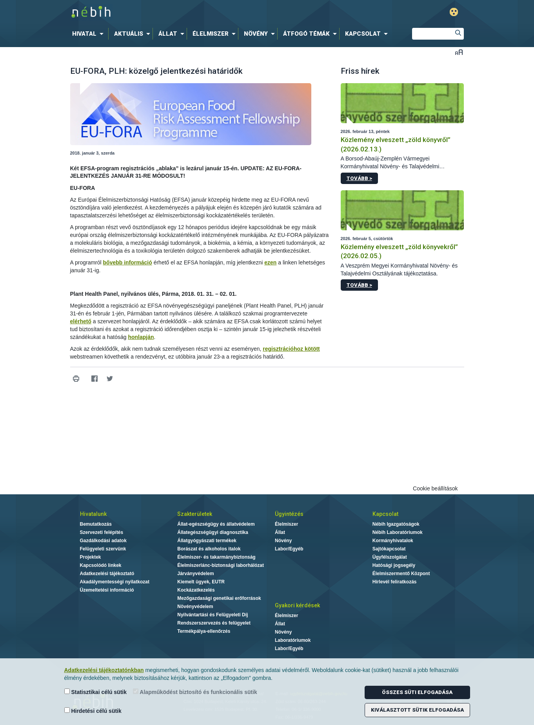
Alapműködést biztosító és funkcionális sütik (195, 692)
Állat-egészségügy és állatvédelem (215, 524)
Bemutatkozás (96, 524)
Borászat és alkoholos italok (208, 549)
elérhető (80, 321)
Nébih (183, 12)
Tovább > (359, 178)
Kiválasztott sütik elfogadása (417, 710)
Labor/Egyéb (289, 549)
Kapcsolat (385, 514)
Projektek (90, 557)
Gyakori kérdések (297, 605)
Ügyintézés (289, 514)
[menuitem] (89, 34)
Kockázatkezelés (195, 590)
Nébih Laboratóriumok (397, 532)
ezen (270, 262)
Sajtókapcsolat (389, 549)
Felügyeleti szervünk (103, 549)
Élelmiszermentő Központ (401, 573)
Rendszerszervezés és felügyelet (214, 623)
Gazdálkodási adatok (103, 540)
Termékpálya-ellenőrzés (203, 631)
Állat (280, 532)
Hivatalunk (93, 514)
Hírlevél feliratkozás (394, 582)
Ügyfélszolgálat (389, 557)
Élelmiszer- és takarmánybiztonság (216, 557)
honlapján (141, 337)
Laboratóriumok (293, 640)
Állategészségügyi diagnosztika (212, 532)
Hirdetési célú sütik (93, 710)
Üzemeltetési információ (107, 590)
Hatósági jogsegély (393, 565)
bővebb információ (127, 262)
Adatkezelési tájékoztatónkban (104, 670)
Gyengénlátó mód (454, 12)
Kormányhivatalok (392, 540)
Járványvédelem (195, 573)
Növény (283, 540)
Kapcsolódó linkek (101, 565)
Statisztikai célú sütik (95, 692)
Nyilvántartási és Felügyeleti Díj (212, 615)
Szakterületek (194, 514)
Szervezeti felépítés (102, 532)
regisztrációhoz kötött (291, 349)
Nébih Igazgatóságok (396, 524)
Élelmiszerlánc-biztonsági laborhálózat (220, 565)
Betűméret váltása (459, 52)
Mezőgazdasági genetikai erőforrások (219, 598)
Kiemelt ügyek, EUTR (201, 582)
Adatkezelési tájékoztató (107, 573)
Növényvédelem (195, 606)
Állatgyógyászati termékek (206, 540)
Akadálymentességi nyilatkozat (114, 582)
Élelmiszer (286, 524)
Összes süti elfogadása (417, 692)
